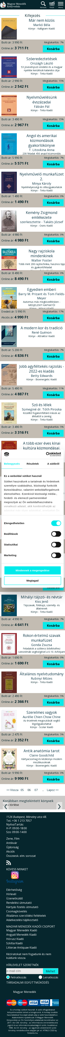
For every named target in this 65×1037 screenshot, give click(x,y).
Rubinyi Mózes (41, 678)
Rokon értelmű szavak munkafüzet (41, 638)
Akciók (10, 851)
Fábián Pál (41, 106)
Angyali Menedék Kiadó (21, 934)
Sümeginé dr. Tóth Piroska (42, 409)
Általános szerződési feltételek (26, 916)
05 (22, 790)
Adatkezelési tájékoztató (22, 920)
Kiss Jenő (41, 601)
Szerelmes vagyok (42, 712)
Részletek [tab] (33, 463)
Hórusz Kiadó (15, 939)
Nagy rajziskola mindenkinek (42, 253)
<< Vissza (12, 790)
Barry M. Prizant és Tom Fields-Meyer (41, 296)
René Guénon (41, 332)
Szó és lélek (41, 404)
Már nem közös (42, 20)
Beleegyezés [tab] (12, 463)
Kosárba (53, 49)
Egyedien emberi (41, 289)
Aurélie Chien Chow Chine (41, 717)
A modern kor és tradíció (42, 327)
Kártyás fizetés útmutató (22, 907)
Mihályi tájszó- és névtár (42, 597)
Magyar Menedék (24, 992)
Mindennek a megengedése (32, 570)
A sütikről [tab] (53, 463)
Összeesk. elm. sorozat (21, 856)
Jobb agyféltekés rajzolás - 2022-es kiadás (41, 369)
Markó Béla (41, 25)
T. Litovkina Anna (41, 150)
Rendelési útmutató (19, 903)
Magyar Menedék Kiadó (21, 930)
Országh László (41, 63)
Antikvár (11, 843)
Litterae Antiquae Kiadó (21, 947)
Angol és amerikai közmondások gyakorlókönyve (42, 140)
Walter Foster (41, 260)
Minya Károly (41, 183)
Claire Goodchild (41, 755)
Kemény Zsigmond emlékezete (41, 215)
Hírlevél (11, 894)
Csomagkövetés (16, 911)
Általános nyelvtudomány (42, 674)
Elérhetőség (14, 890)
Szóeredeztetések (41, 58)
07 (36, 790)
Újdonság (12, 847)
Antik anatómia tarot (42, 750)
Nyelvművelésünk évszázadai (42, 99)
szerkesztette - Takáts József (41, 222)
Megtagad (32, 580)
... (43, 790)
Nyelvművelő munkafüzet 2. (42, 176)
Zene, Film (12, 838)
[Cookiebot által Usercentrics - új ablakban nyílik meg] (46, 454)
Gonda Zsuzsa (41, 645)
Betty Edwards (42, 376)
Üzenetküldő (14, 898)
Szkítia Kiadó (14, 943)
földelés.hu (32, 1033)
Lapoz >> (53, 790)
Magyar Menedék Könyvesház (13, 7)
